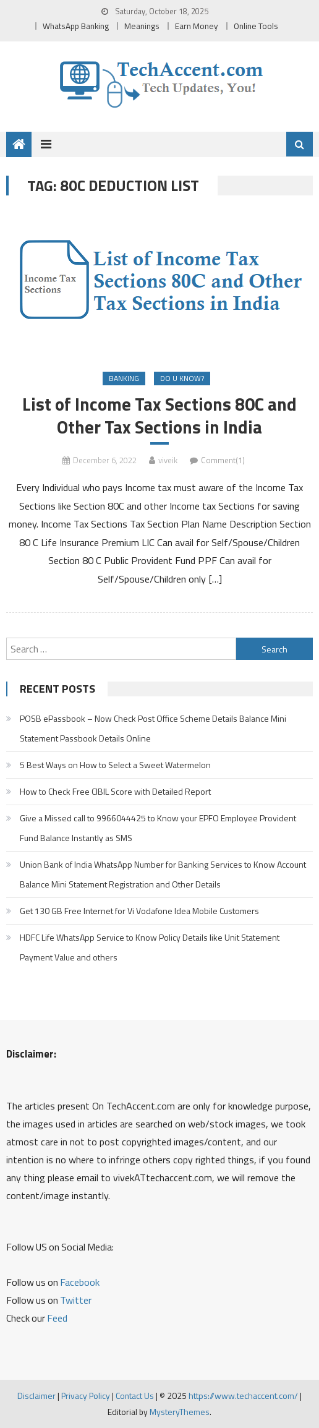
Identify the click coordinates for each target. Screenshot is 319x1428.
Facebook (80, 1282)
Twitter (75, 1300)
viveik (167, 460)
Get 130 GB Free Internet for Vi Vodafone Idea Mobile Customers (139, 910)
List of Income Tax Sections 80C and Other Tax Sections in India (159, 415)
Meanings (142, 26)
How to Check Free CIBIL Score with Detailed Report (115, 791)
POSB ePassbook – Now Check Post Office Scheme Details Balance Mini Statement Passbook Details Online (153, 728)
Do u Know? (182, 378)
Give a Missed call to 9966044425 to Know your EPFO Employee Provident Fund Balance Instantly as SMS (158, 827)
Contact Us (135, 1395)
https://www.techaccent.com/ (243, 1395)
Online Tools (256, 26)
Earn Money (196, 26)
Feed (57, 1317)
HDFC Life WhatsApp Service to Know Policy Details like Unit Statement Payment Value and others (149, 947)
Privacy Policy (85, 1395)
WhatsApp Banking (76, 26)
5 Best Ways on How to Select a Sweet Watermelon (115, 764)
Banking (124, 378)
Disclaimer (36, 1395)
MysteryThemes (180, 1411)
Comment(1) (223, 460)
